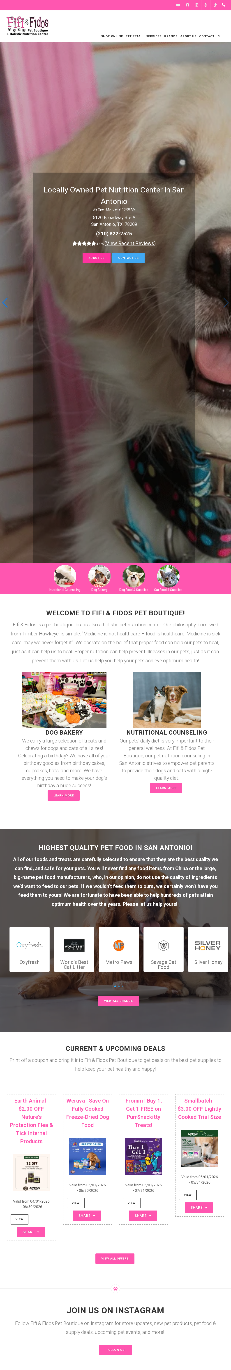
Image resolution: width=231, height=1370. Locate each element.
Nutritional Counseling (65, 590)
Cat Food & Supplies (168, 590)
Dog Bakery (99, 590)
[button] (5, 303)
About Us (96, 258)
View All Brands (118, 1000)
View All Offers (115, 1258)
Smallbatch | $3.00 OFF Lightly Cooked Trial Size (199, 1109)
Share (31, 1232)
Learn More (63, 795)
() (130, 243)
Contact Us (128, 258)
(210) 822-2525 (114, 234)
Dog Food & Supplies (133, 590)
